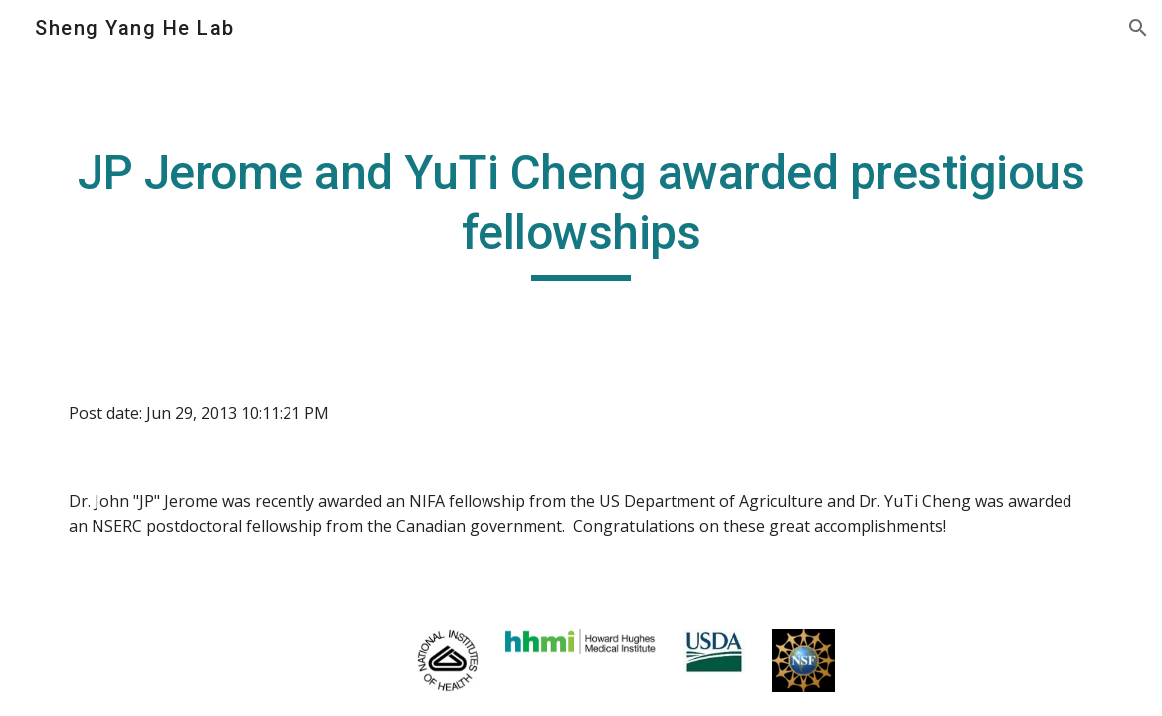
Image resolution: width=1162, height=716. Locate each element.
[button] (1138, 28)
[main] (580, 212)
